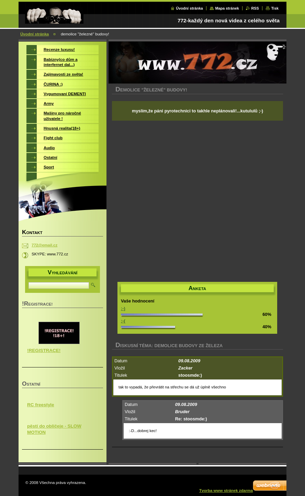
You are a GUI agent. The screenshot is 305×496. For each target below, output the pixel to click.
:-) (123, 308)
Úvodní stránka (189, 8)
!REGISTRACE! (43, 350)
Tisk (275, 8)
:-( (123, 320)
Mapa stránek (227, 8)
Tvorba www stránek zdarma (226, 490)
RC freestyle (40, 404)
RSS (255, 8)
